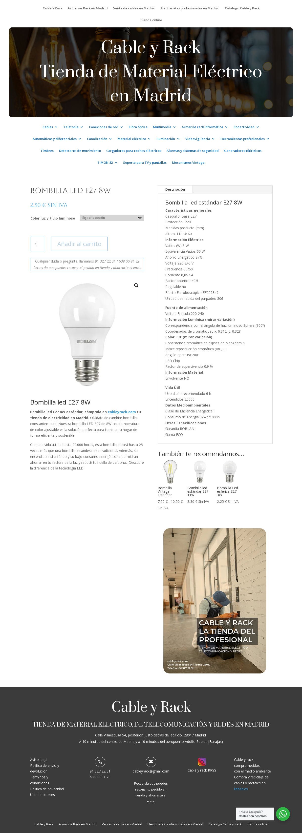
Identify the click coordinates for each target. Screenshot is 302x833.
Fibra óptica (138, 127)
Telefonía (71, 127)
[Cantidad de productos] (37, 244)
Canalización (97, 139)
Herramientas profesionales (242, 139)
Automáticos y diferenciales (55, 139)
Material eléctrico (132, 139)
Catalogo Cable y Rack (242, 8)
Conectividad (244, 127)
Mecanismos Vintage (188, 163)
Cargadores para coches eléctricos (133, 151)
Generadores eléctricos (242, 151)
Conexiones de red (103, 127)
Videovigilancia (197, 139)
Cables (48, 127)
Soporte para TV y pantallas (145, 163)
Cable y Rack (52, 8)
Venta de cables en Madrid (134, 8)
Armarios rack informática (202, 127)
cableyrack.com (122, 411)
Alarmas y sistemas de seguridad (193, 151)
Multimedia (162, 127)
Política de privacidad (47, 789)
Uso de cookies (42, 794)
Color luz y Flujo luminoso (52, 218)
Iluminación (165, 139)
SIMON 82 (105, 163)
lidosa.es (241, 789)
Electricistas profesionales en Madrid (190, 8)
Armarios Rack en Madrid (88, 8)
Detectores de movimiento (80, 151)
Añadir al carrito (79, 244)
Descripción (175, 189)
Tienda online (151, 20)
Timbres (47, 151)
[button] (136, 285)
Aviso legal (38, 759)
